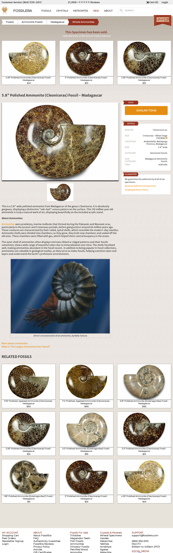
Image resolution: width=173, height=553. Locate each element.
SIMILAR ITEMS (146, 110)
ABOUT (108, 10)
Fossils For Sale (79, 532)
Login (165, 2)
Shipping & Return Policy (136, 189)
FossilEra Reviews (43, 543)
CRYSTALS (62, 10)
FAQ (35, 538)
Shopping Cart (10, 535)
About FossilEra (42, 535)
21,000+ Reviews (84, 2)
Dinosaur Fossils (79, 546)
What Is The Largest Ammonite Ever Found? (26, 346)
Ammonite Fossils (158, 153)
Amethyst (105, 546)
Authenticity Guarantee (46, 541)
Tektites (104, 543)
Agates (104, 549)
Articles (37, 549)
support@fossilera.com (145, 535)
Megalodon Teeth (80, 538)
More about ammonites (15, 343)
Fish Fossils (76, 541)
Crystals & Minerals (111, 532)
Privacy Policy (41, 546)
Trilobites (75, 535)
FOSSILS (46, 10)
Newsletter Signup (12, 541)
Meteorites (106, 541)
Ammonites (8, 224)
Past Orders (9, 538)
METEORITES (80, 10)
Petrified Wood (79, 549)
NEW (96, 10)
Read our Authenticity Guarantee (140, 186)
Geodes (104, 538)
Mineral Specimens (111, 535)
